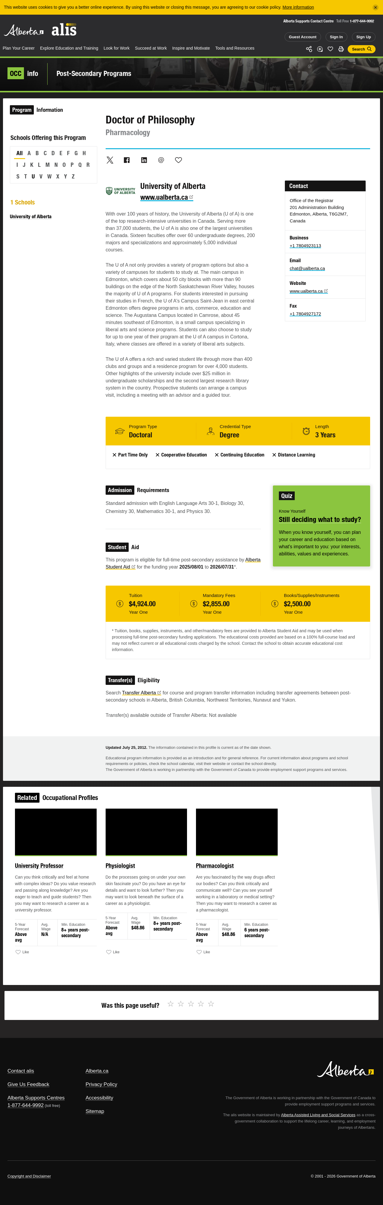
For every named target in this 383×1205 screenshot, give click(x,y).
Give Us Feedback (28, 1084)
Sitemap (95, 1111)
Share (309, 49)
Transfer (141, 692)
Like (330, 49)
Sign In (336, 37)
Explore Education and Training (69, 48)
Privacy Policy (101, 1084)
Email (161, 160)
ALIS (64, 29)
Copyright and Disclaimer (29, 1176)
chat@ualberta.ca (307, 268)
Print (341, 49)
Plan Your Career (19, 48)
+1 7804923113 (305, 245)
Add (319, 49)
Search (358, 49)
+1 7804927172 (305, 313)
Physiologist (126, 873)
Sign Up (363, 37)
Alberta (24, 30)
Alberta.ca (97, 1071)
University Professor (53, 873)
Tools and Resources (235, 48)
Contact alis (20, 1071)
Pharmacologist (213, 873)
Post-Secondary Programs (94, 73)
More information (298, 7)
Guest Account (303, 37)
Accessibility (99, 1098)
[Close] (376, 7)
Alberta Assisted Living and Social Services (318, 1115)
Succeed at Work (151, 48)
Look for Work (117, 48)
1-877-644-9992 (362, 21)
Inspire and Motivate (191, 48)
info (22, 73)
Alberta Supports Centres (36, 1098)
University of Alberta (30, 216)
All (19, 153)
